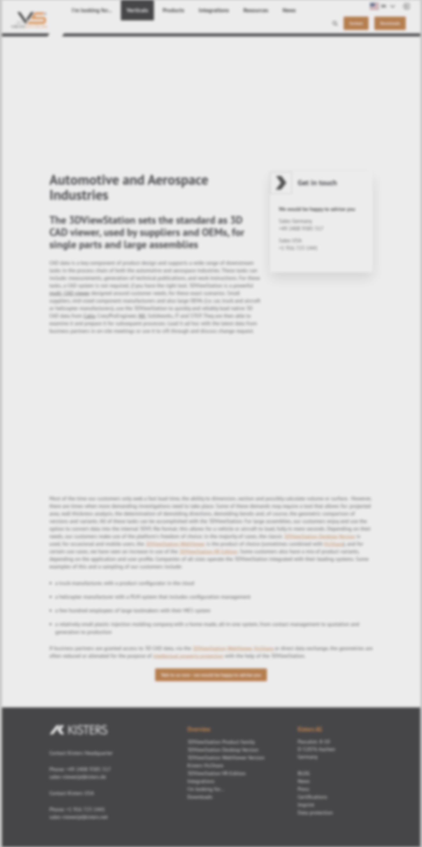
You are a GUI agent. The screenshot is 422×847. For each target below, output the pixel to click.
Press (303, 789)
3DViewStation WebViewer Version (226, 757)
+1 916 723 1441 (85, 809)
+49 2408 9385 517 (88, 769)
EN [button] (378, 6)
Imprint (306, 804)
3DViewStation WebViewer (175, 543)
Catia (89, 315)
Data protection (315, 812)
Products (160, 26)
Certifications (312, 796)
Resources (233, 26)
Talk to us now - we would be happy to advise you (211, 675)
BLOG (304, 773)
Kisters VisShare (205, 765)
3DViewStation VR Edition (208, 551)
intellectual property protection (188, 655)
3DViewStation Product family (221, 742)
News (263, 26)
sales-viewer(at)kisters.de (77, 776)
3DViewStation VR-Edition (216, 773)
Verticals (128, 26)
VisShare (333, 543)
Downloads (200, 796)
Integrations (196, 26)
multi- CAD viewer (69, 293)
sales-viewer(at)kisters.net (78, 817)
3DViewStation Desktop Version (319, 536)
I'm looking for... (88, 26)
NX (142, 315)
